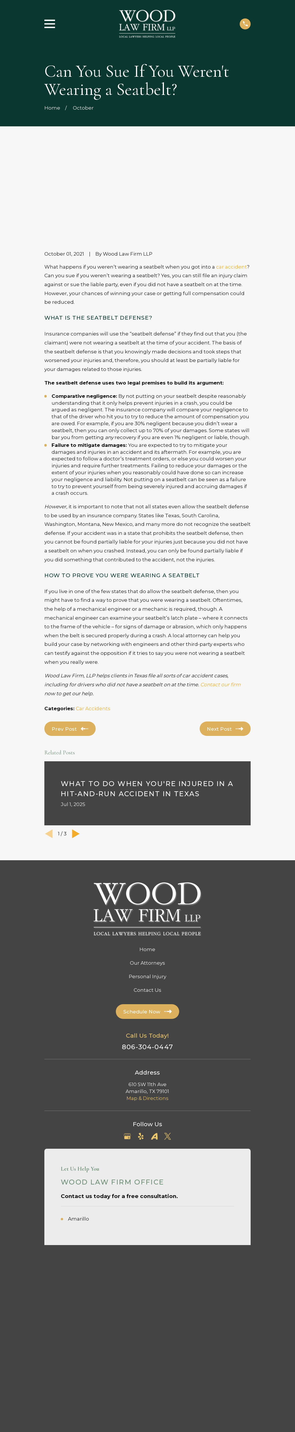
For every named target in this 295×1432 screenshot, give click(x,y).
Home (147, 863)
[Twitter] (167, 1050)
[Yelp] (140, 1050)
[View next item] (75, 747)
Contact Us (147, 904)
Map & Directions (147, 1012)
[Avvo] (154, 1050)
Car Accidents (93, 622)
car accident (231, 181)
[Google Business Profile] (127, 1050)
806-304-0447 (147, 961)
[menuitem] (53, 1226)
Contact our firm (220, 598)
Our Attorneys (147, 877)
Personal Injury (147, 890)
